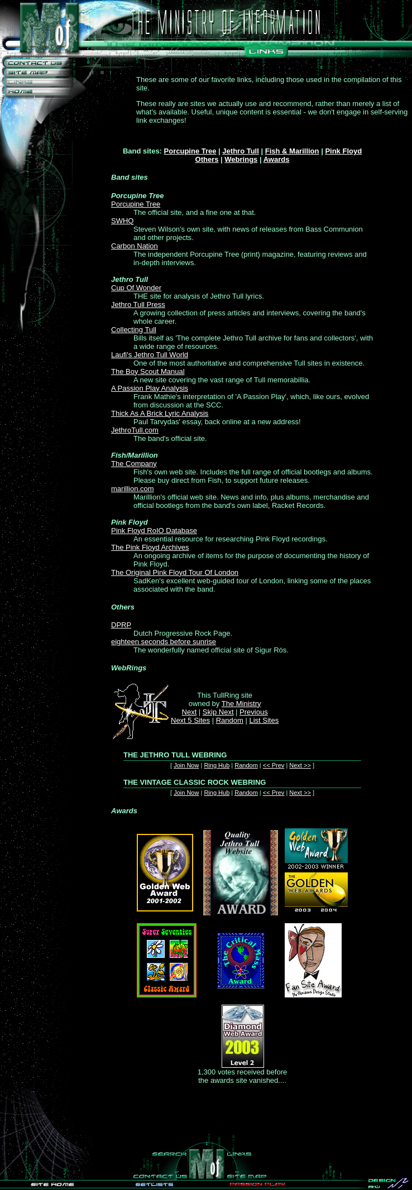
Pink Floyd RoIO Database (154, 530)
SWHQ (122, 221)
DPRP (121, 625)
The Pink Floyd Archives (150, 547)
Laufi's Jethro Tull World (149, 355)
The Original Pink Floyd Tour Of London (174, 572)
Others (207, 159)
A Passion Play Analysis (149, 388)
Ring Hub (216, 765)
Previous (253, 712)
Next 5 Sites (190, 720)
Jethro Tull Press (138, 304)
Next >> (300, 765)
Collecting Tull (133, 329)
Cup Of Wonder (136, 288)
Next (189, 712)
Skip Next (218, 712)
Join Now (186, 765)
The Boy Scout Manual (148, 371)
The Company (134, 463)
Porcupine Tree (190, 151)
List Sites (264, 720)
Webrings (240, 159)
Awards (277, 159)
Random (229, 720)
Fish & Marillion (292, 151)
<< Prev (274, 765)
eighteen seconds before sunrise (163, 641)
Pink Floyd (343, 151)
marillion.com (132, 488)
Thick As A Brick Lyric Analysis (159, 413)
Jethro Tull (240, 151)
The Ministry (241, 703)
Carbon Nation (134, 246)
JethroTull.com (135, 430)
